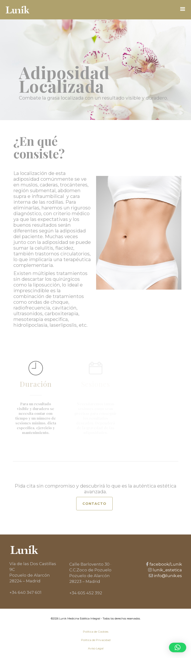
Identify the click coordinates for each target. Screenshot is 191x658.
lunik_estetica (167, 570)
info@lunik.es (167, 575)
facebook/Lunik (165, 564)
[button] (177, 647)
